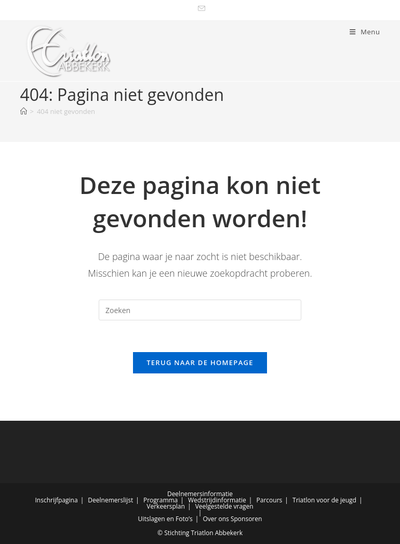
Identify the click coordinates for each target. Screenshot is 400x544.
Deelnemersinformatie (200, 493)
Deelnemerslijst (110, 500)
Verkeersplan (165, 506)
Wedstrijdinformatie (217, 500)
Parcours (270, 500)
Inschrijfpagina (56, 500)
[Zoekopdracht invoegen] (200, 310)
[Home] (23, 111)
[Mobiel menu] (365, 31)
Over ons (216, 518)
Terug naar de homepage (200, 362)
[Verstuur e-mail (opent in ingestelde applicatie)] (200, 9)
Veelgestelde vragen (224, 506)
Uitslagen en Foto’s (165, 518)
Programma (160, 500)
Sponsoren (246, 518)
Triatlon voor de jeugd (324, 500)
